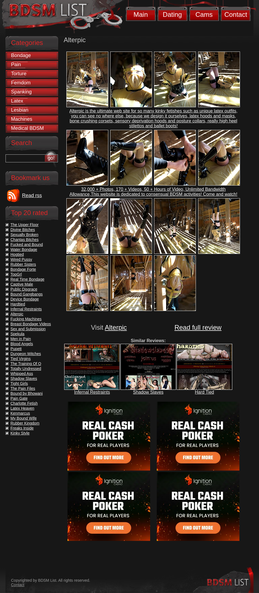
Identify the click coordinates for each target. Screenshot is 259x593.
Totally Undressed (25, 368)
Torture (18, 73)
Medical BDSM (27, 128)
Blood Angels (21, 344)
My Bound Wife (23, 418)
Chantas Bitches (24, 239)
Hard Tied (204, 392)
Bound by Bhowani (26, 393)
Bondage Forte (23, 269)
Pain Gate (19, 398)
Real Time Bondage (27, 279)
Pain (16, 64)
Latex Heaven (22, 408)
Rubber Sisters (23, 264)
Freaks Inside (22, 428)
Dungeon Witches (25, 353)
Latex (17, 101)
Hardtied (17, 304)
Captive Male (21, 284)
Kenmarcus (20, 413)
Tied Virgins (20, 358)
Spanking (21, 92)
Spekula (17, 334)
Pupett (15, 349)
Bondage (21, 55)
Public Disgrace (23, 289)
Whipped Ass (21, 373)
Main (140, 14)
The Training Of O (25, 363)
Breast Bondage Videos (30, 324)
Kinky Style (19, 433)
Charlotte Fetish (24, 403)
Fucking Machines (26, 319)
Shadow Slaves (148, 392)
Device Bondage (24, 299)
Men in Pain (20, 339)
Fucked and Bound (26, 244)
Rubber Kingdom (24, 423)
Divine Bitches (22, 229)
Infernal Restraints (92, 392)
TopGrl (16, 274)
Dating (172, 14)
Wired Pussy (21, 259)
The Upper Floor (24, 224)
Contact (235, 14)
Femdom (21, 82)
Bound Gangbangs (26, 294)
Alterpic (116, 327)
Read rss (32, 195)
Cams (204, 14)
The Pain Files (22, 388)
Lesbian (19, 110)
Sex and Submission (28, 329)
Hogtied (17, 254)
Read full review (198, 327)
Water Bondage (23, 249)
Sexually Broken (24, 234)
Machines (21, 119)
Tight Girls (19, 383)
